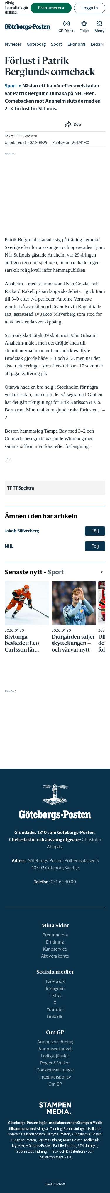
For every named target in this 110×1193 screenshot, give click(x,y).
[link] (27, 27)
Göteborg (36, 44)
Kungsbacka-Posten (87, 1134)
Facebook (55, 981)
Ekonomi (76, 44)
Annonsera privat (55, 1049)
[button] (99, 27)
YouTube (55, 1009)
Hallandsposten (33, 1134)
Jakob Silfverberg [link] (22, 531)
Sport (56, 44)
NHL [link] (9, 546)
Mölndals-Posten (39, 1145)
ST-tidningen (87, 1145)
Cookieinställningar (55, 1070)
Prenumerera (55, 935)
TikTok (55, 995)
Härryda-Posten (58, 1134)
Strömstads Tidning (31, 1151)
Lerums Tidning (50, 1140)
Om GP (55, 1084)
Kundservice (55, 949)
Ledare (97, 44)
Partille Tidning (64, 1145)
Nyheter (13, 44)
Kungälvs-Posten (23, 1140)
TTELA (53, 1151)
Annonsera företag (55, 1041)
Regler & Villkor (55, 1063)
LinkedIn (55, 1016)
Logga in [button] (89, 8)
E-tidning (55, 942)
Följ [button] (95, 531)
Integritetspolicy (55, 1077)
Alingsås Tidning (49, 1128)
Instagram (55, 988)
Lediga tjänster (55, 1056)
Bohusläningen (75, 1128)
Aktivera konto (55, 956)
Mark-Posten (73, 1140)
